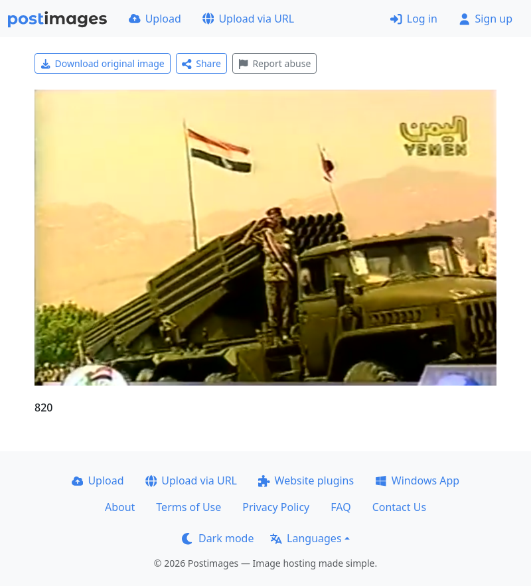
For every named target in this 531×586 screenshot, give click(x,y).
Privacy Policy (275, 507)
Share (201, 63)
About (120, 507)
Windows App (417, 480)
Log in (413, 18)
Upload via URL (248, 18)
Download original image (102, 63)
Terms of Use (188, 507)
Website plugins (306, 480)
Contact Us (399, 507)
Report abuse (274, 63)
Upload (155, 18)
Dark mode (218, 538)
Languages (305, 538)
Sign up (485, 18)
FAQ (340, 507)
